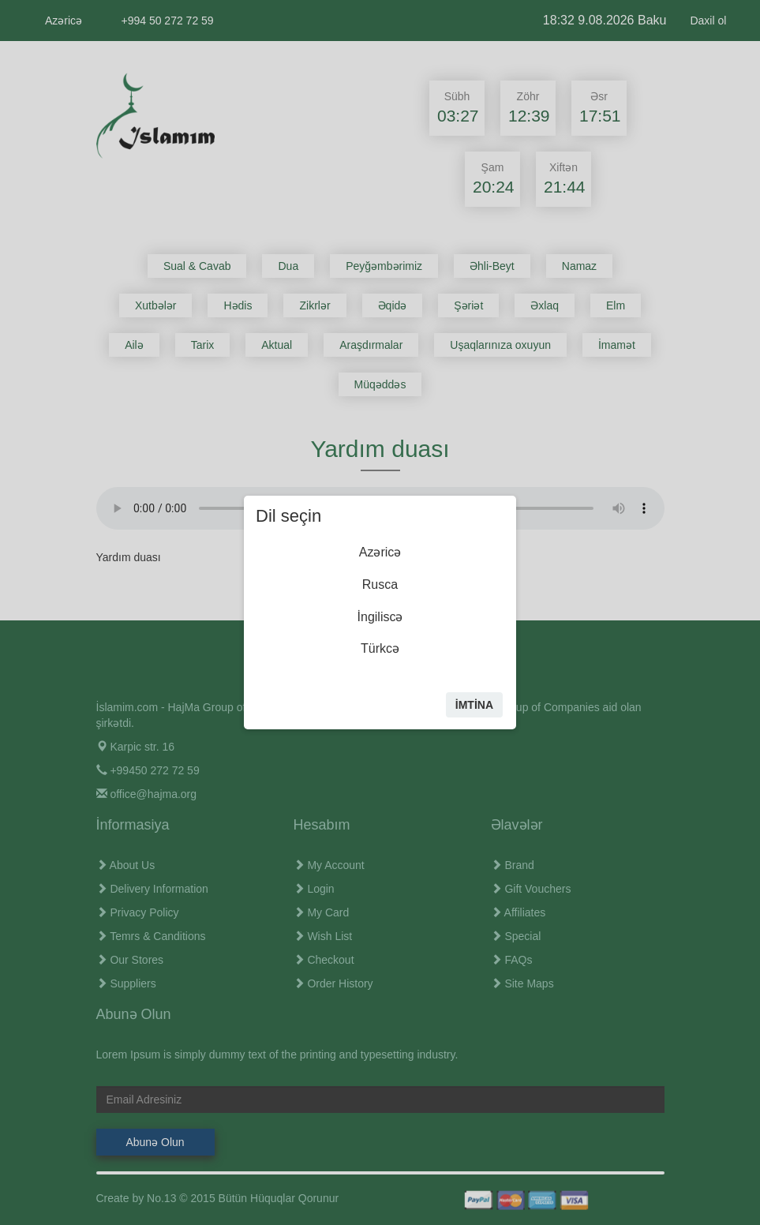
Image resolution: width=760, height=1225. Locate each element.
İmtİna (474, 705)
